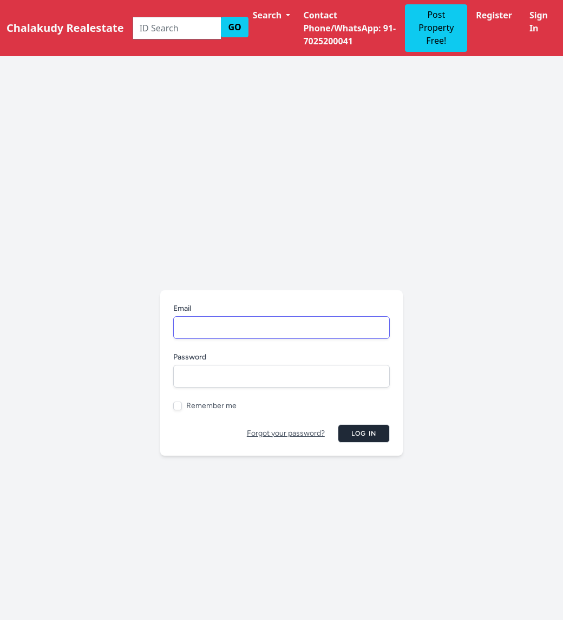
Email (182, 308)
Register (494, 15)
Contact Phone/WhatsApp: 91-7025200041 (349, 28)
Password (189, 357)
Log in (363, 433)
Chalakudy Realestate (65, 28)
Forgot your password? (286, 433)
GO (234, 27)
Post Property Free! (436, 27)
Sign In (538, 21)
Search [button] (268, 15)
